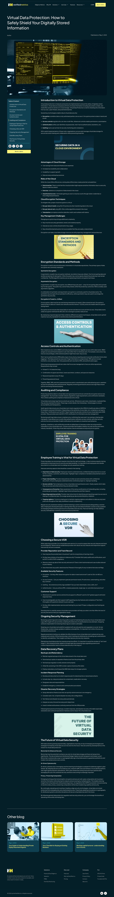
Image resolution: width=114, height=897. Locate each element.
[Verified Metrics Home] (18, 4)
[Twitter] (105, 893)
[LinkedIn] (101, 893)
